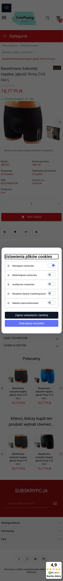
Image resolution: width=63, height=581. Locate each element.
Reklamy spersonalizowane (25, 303)
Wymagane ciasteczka (23, 266)
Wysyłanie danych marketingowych (29, 293)
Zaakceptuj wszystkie (31, 323)
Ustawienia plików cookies (28, 256)
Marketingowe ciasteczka (24, 275)
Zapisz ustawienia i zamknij (31, 315)
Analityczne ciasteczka (23, 284)
